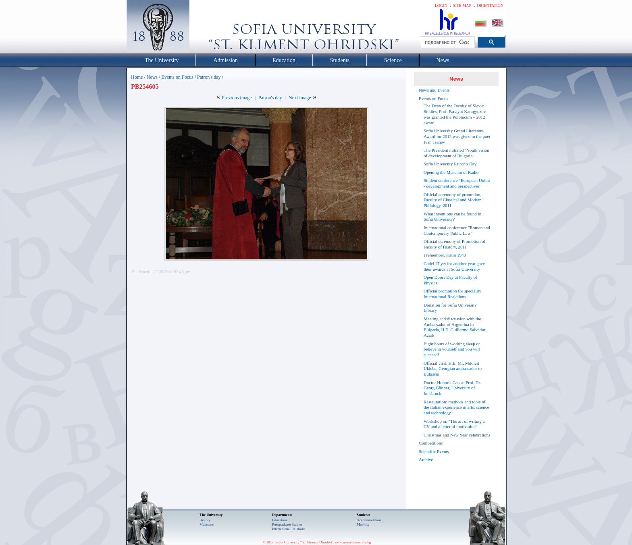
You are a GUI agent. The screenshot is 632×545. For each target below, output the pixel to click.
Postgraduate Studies (287, 524)
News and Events (434, 90)
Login (441, 5)
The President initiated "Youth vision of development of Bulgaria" (456, 153)
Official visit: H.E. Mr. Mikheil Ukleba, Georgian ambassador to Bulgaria (453, 369)
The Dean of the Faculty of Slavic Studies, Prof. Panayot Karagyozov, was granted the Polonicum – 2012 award (455, 114)
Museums (207, 524)
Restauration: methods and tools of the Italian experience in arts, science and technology (456, 407)
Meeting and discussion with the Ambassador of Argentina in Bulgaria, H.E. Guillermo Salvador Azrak (454, 327)
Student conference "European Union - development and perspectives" (457, 183)
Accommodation (369, 520)
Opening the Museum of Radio (451, 172)
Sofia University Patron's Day (450, 163)
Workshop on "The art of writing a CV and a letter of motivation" (454, 424)
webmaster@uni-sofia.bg (353, 542)
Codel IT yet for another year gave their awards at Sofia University (454, 266)
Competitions (431, 443)
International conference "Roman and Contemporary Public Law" (457, 230)
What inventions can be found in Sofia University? (452, 216)
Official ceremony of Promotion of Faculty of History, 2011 (454, 244)
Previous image (237, 97)
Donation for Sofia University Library (450, 308)
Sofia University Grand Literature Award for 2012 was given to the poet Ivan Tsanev (457, 136)
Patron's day (209, 77)
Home (137, 77)
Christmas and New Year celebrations (457, 434)
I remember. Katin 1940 (445, 255)
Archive (426, 459)
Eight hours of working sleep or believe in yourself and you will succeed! (452, 349)
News (152, 77)
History (205, 520)
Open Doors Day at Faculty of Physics (450, 280)
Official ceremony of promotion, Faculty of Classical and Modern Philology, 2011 (453, 200)
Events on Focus (177, 77)
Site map (462, 5)
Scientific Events (434, 451)
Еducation (279, 520)
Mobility (363, 524)
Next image (300, 97)
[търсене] (447, 42)
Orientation (490, 5)
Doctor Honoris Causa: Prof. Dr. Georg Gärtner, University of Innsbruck (452, 388)
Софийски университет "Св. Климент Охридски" (203, 28)
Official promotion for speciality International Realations (452, 293)
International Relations (288, 529)
